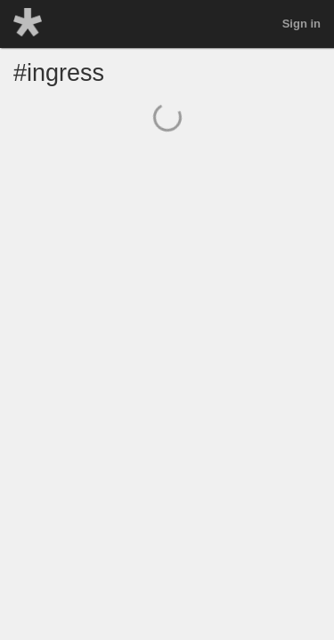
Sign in (301, 23)
